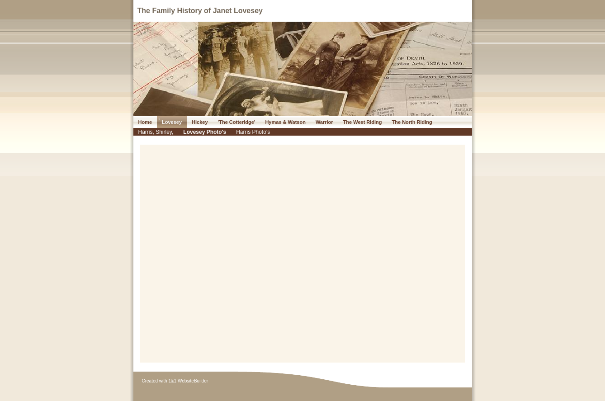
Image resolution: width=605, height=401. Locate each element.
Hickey (200, 122)
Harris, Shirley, (156, 132)
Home (145, 122)
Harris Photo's (253, 132)
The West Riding (362, 122)
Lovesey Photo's (204, 132)
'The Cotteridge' (236, 122)
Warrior (324, 122)
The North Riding (412, 122)
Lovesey (172, 122)
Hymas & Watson (285, 122)
